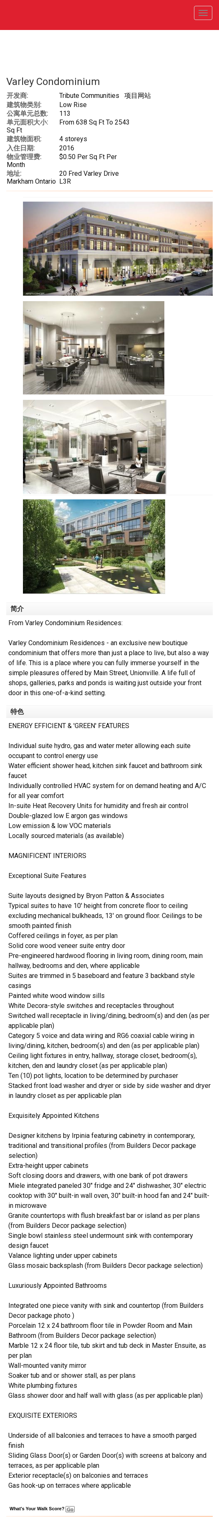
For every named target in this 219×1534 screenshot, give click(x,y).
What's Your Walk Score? (42, 1508)
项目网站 (137, 96)
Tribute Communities (89, 96)
